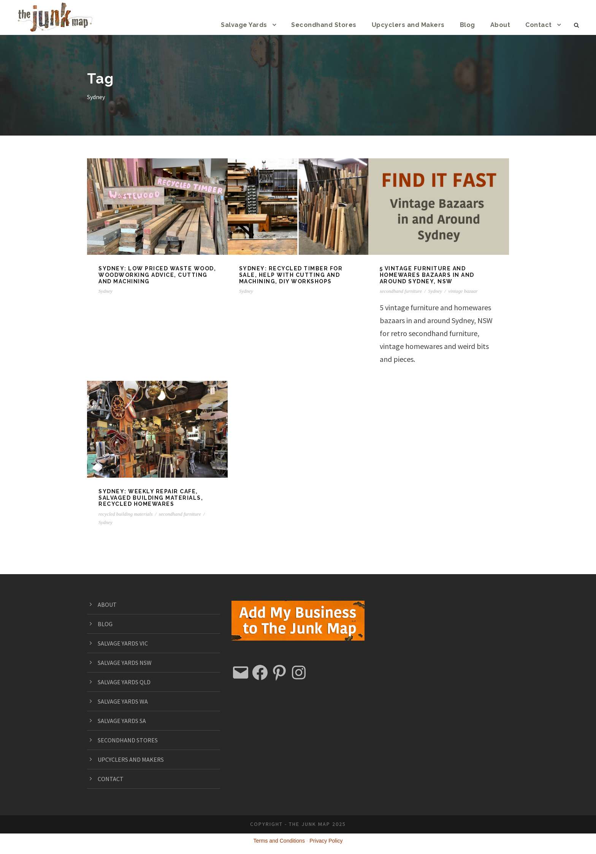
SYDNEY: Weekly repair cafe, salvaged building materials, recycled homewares (151, 497)
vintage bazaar (463, 291)
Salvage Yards (260, 25)
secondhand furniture (401, 291)
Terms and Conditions (279, 841)
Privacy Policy (325, 841)
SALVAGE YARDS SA (127, 720)
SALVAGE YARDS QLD (130, 682)
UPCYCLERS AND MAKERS (137, 759)
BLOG (106, 623)
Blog (471, 25)
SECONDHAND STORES (133, 740)
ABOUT (108, 604)
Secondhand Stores (336, 25)
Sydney (105, 291)
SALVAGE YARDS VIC (128, 643)
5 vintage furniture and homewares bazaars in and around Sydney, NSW (428, 274)
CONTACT (112, 778)
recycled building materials (125, 514)
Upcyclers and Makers (415, 25)
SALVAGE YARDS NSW (130, 662)
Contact (540, 25)
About (503, 25)
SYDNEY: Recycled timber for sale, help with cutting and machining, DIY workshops (291, 274)
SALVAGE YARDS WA (128, 701)
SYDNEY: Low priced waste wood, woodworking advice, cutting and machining (156, 274)
